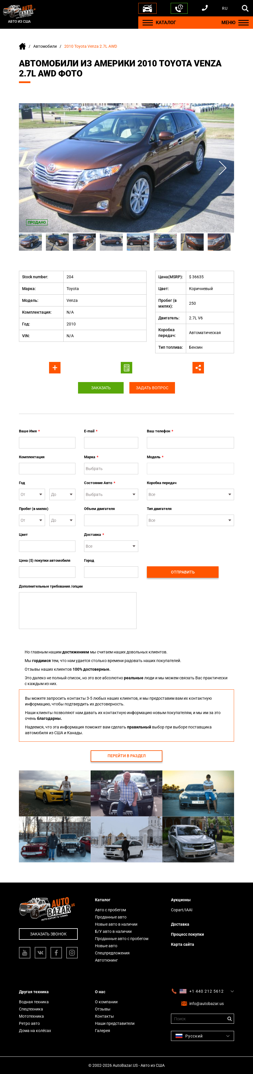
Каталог (102, 899)
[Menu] (147, 23)
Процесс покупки (187, 934)
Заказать (100, 388)
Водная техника (34, 1002)
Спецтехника (31, 1009)
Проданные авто (110, 917)
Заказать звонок (48, 934)
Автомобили (45, 46)
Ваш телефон (160, 431)
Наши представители (115, 1023)
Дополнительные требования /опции (51, 586)
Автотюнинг (106, 960)
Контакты (104, 1016)
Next (222, 168)
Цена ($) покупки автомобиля (44, 560)
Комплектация (31, 457)
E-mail (91, 431)
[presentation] (190, 543)
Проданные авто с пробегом (121, 938)
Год (22, 483)
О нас (100, 991)
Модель (155, 457)
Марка (91, 457)
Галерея (102, 1030)
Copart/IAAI (181, 910)
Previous (30, 168)
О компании (106, 1002)
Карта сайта (182, 944)
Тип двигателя (159, 509)
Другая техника (34, 991)
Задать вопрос (152, 388)
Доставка (94, 535)
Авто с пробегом (110, 910)
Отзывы (102, 1009)
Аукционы (181, 899)
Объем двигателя (99, 509)
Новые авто (106, 945)
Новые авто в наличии (116, 924)
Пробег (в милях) (33, 509)
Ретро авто (29, 1023)
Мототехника (31, 1016)
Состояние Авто (99, 483)
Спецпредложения (112, 953)
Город (89, 560)
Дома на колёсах (35, 1030)
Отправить (183, 572)
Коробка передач (161, 483)
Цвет (23, 534)
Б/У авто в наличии (113, 931)
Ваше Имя (29, 431)
